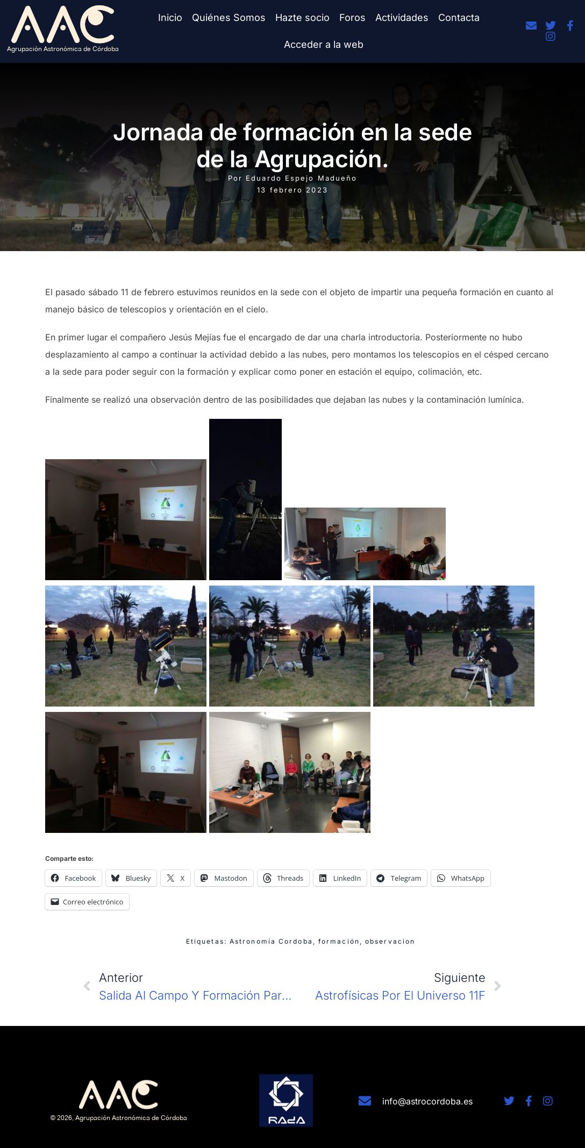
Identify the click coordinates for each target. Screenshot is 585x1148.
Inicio (170, 17)
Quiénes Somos (229, 17)
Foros (352, 17)
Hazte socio (302, 17)
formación (339, 941)
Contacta (459, 17)
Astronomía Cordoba (271, 941)
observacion (390, 941)
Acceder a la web (323, 44)
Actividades (402, 17)
